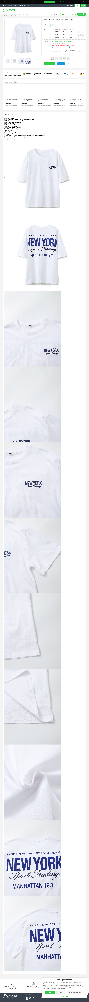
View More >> (81, 82)
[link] (6, 15)
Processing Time (46, 51)
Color (45, 24)
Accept (50, 992)
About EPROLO (30, 994)
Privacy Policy (64, 996)
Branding (46, 58)
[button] (70, 5)
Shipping (46, 41)
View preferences (75, 992)
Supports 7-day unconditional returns (60, 47)
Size (45, 29)
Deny (61, 992)
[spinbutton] (80, 32)
